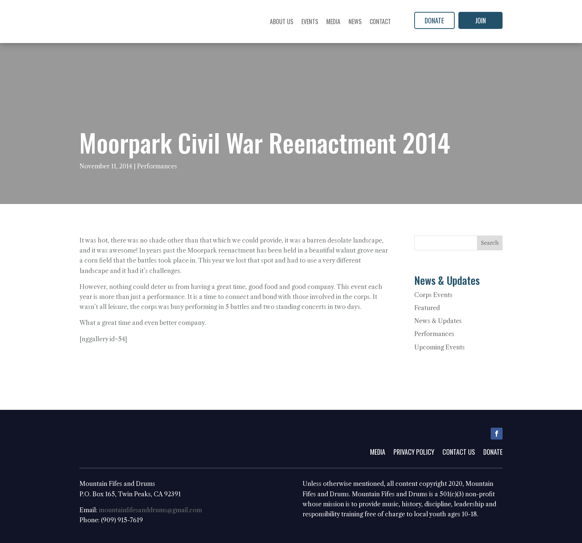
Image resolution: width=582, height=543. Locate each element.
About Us (281, 21)
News (355, 21)
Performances (157, 166)
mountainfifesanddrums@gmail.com (150, 510)
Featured (427, 308)
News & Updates (438, 321)
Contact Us (458, 453)
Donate (434, 20)
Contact (380, 21)
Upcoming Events (439, 347)
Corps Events (433, 295)
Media (333, 21)
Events (309, 21)
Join (480, 20)
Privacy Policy (413, 453)
